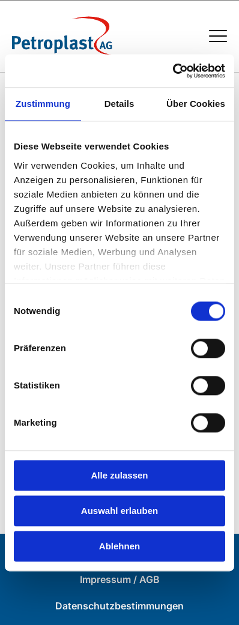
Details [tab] (119, 103)
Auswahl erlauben (119, 511)
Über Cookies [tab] (195, 103)
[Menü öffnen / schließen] (218, 36)
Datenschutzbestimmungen (119, 606)
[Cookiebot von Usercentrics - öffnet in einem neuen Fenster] (172, 71)
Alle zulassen (119, 475)
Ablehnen (119, 546)
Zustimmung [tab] (43, 103)
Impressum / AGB (120, 579)
